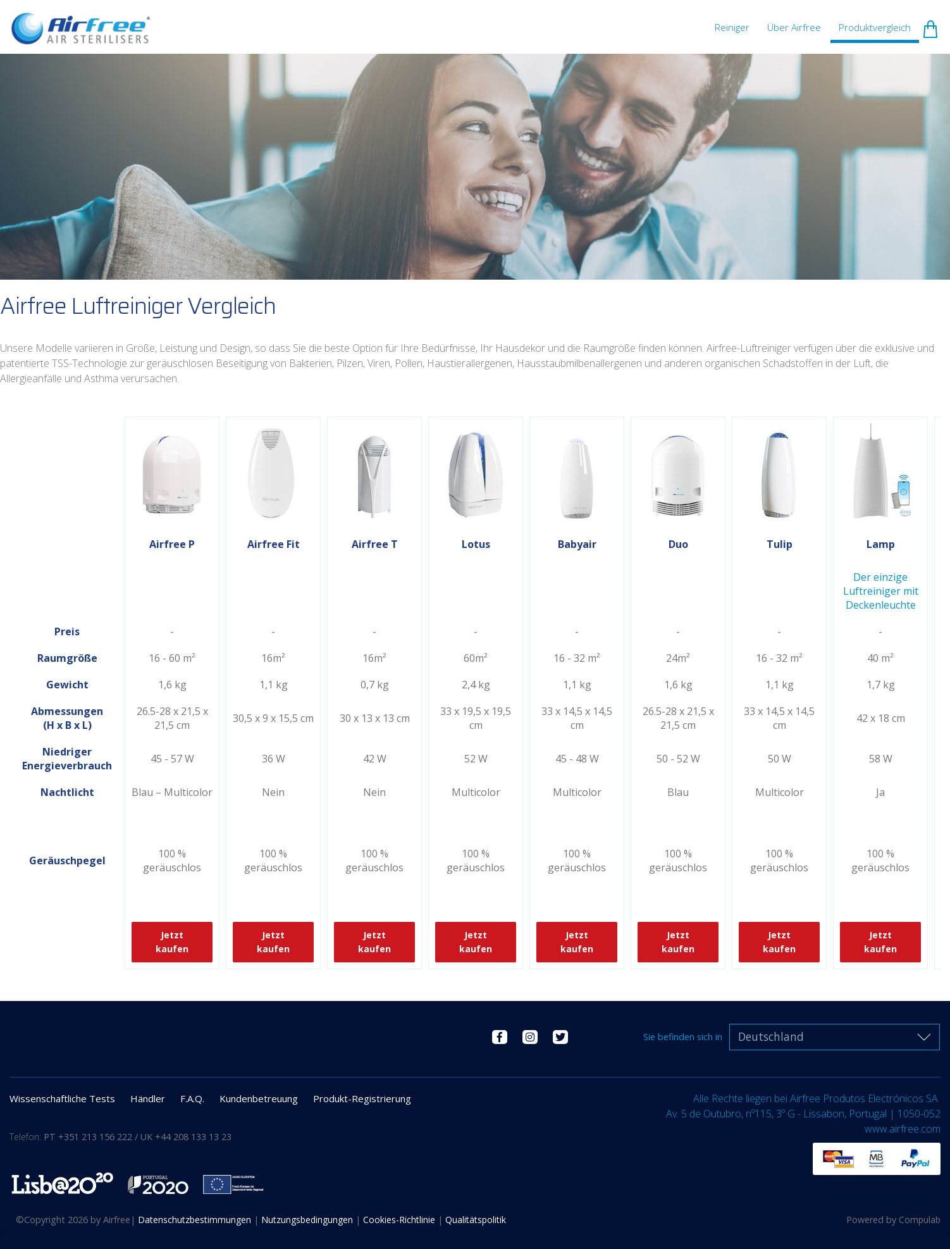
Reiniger (732, 27)
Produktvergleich (875, 27)
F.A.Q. (192, 1098)
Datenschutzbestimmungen (196, 1220)
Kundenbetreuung (258, 1098)
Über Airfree (794, 27)
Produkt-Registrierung (362, 1098)
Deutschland (771, 1036)
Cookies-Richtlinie (400, 1220)
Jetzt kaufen (172, 942)
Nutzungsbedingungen (308, 1220)
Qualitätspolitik (475, 1220)
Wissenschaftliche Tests (62, 1098)
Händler (147, 1098)
